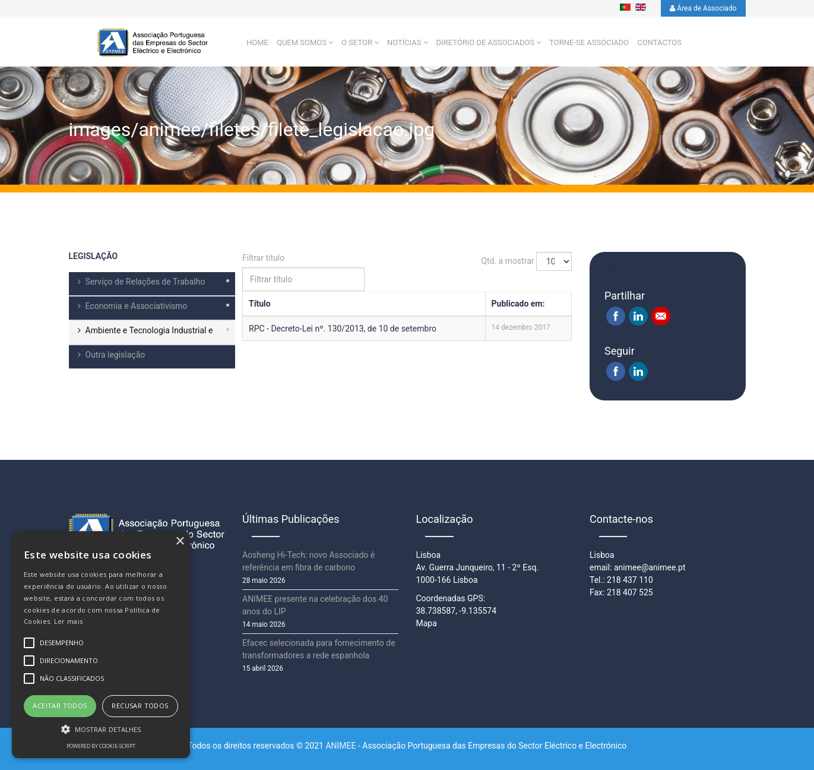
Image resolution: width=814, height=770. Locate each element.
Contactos (659, 43)
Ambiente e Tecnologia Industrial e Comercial (141, 335)
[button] (101, 729)
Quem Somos (302, 43)
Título (260, 304)
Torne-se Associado (589, 43)
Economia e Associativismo (136, 306)
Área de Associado (703, 8)
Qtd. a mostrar (507, 261)
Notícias (404, 43)
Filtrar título (264, 258)
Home (257, 43)
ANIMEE (340, 745)
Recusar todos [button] (140, 705)
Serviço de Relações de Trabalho (145, 282)
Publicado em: (518, 304)
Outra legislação (115, 355)
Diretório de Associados (485, 43)
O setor (356, 43)
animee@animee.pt (649, 567)
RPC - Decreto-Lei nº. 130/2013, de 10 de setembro (342, 329)
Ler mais (68, 621)
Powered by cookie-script (100, 746)
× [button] (179, 541)
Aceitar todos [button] (60, 705)
